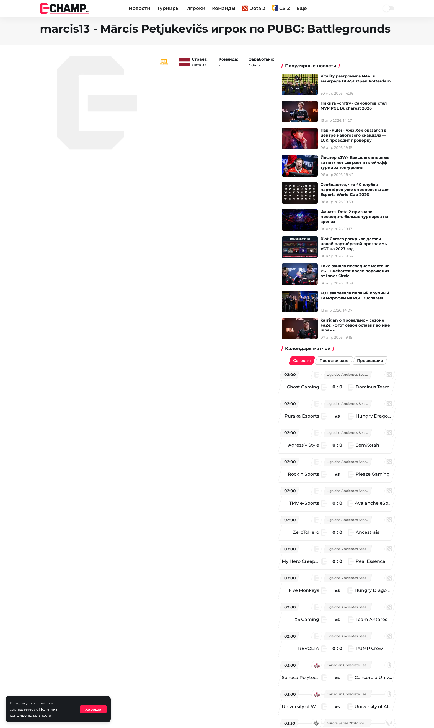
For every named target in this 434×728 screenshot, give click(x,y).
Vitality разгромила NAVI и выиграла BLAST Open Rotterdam (359, 79)
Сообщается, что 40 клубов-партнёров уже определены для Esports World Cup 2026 (358, 189)
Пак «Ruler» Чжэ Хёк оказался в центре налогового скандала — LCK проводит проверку (357, 135)
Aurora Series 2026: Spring (349, 723)
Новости (139, 8)
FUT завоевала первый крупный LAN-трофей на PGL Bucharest (358, 295)
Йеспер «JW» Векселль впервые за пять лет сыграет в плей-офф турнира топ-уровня (358, 162)
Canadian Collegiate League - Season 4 (350, 665)
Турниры (168, 8)
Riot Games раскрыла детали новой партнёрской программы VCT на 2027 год (357, 243)
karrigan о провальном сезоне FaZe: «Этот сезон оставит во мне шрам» (358, 325)
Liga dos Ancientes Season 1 (349, 374)
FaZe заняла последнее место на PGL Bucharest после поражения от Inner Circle (358, 270)
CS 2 (281, 8)
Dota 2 (253, 8)
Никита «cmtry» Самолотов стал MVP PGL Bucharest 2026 (357, 106)
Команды (223, 8)
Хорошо (93, 709)
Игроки (195, 8)
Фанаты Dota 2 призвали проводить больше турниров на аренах (357, 216)
